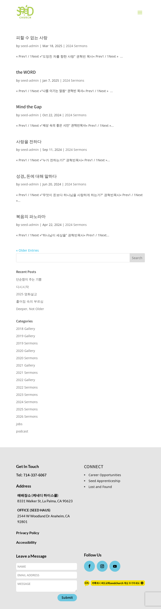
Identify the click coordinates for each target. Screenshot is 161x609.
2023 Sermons (27, 394)
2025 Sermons (27, 409)
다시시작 (22, 287)
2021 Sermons (27, 372)
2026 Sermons (27, 416)
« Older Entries (27, 250)
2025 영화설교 (26, 294)
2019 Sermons (27, 343)
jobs (19, 424)
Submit (67, 597)
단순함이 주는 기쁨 (29, 279)
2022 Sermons (27, 387)
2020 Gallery (25, 351)
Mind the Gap (29, 106)
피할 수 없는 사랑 (31, 37)
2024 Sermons (76, 46)
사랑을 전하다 (29, 141)
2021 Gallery (25, 365)
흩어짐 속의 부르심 (29, 301)
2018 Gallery (25, 328)
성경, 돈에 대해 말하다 (36, 176)
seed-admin (30, 46)
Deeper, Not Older (30, 309)
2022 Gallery (25, 380)
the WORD (26, 72)
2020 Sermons (27, 358)
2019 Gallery (25, 336)
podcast (22, 431)
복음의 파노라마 (31, 216)
